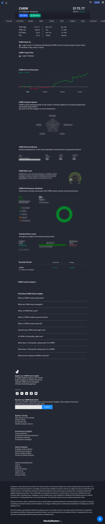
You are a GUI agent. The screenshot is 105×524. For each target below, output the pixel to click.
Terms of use (20, 473)
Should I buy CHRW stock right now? (32, 330)
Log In (17, 465)
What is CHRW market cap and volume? (33, 317)
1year (27, 92)
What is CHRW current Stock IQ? (30, 324)
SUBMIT (47, 407)
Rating (38, 125)
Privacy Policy (20, 475)
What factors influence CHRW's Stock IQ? (33, 356)
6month (45, 92)
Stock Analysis (21, 447)
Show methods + (24, 249)
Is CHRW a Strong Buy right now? (30, 336)
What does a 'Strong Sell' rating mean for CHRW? (36, 349)
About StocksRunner (24, 463)
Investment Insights (23, 431)
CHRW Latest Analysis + (27, 282)
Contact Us (19, 471)
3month (62, 92)
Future (62, 134)
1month (79, 92)
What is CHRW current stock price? (31, 298)
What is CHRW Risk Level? (28, 311)
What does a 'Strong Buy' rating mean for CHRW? (36, 343)
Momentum (68, 125)
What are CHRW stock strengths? (30, 304)
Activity (42, 134)
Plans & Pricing (21, 469)
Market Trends (21, 416)
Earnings (52, 116)
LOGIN (97, 2)
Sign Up (18, 467)
